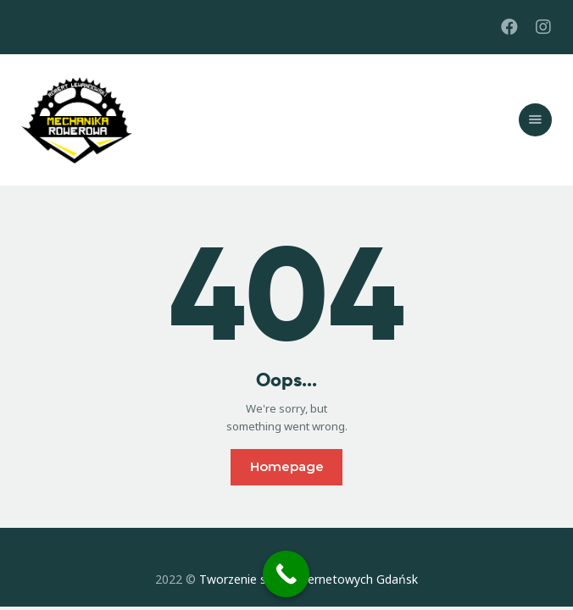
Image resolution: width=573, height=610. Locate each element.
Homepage (287, 466)
